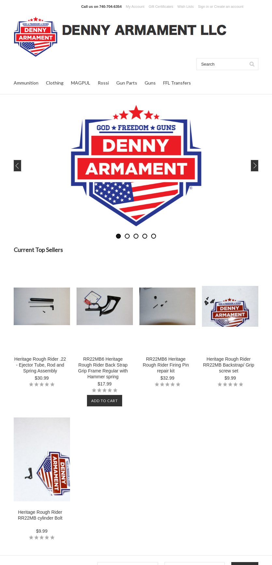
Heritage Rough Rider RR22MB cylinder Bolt (40, 515)
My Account (135, 6)
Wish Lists (186, 6)
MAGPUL (80, 83)
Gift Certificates (161, 6)
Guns (150, 83)
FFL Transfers (177, 83)
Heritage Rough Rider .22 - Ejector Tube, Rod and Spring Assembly (40, 364)
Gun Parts (126, 83)
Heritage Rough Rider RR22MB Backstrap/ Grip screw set (228, 364)
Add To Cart (104, 401)
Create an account (228, 6)
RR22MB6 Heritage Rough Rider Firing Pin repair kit (166, 364)
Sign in (203, 6)
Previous (30, 165)
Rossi (103, 83)
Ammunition (26, 83)
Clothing (55, 83)
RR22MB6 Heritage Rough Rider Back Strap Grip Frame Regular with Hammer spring (103, 367)
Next (242, 165)
